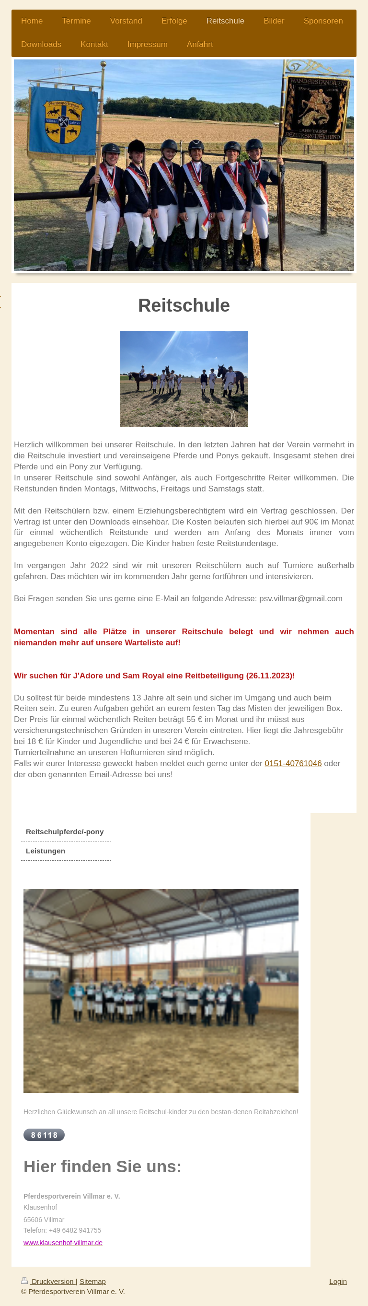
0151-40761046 (293, 763)
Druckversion (48, 1281)
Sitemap (93, 1281)
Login (338, 1281)
